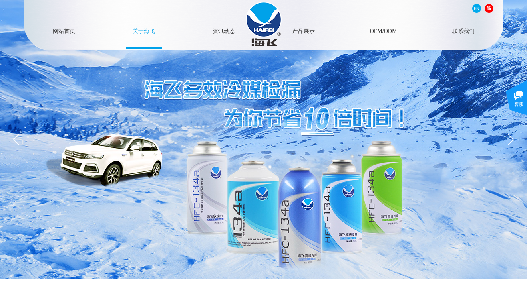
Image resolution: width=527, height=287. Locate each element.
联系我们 (463, 31)
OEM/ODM (383, 31)
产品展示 (303, 31)
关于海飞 (144, 31)
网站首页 (64, 31)
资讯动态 (224, 31)
